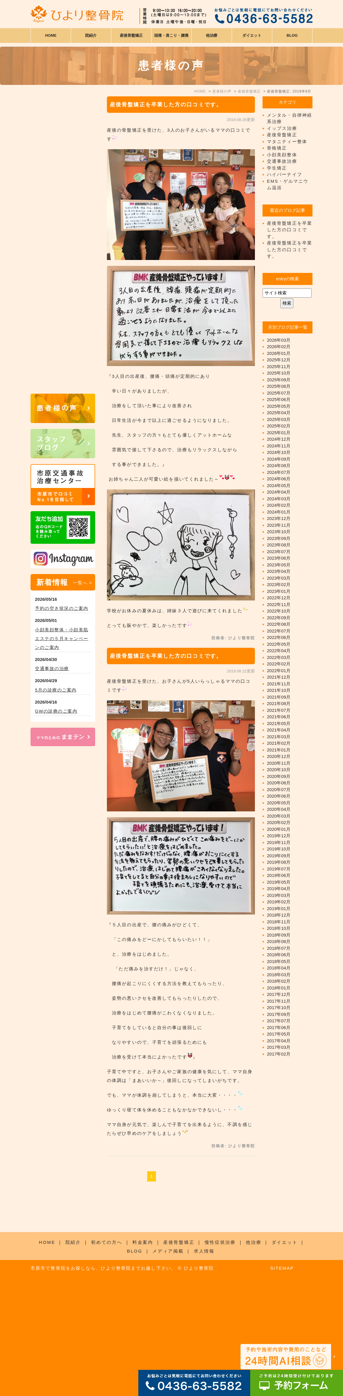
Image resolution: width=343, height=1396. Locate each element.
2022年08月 (278, 624)
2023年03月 (278, 577)
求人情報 (204, 1355)
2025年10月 (278, 372)
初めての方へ (106, 1346)
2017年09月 (278, 1014)
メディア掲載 (168, 1355)
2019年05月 (278, 882)
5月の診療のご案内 (56, 689)
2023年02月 (278, 584)
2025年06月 (278, 399)
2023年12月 (278, 518)
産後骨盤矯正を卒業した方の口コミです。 (166, 105)
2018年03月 (278, 974)
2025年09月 (278, 379)
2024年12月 (278, 439)
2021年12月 (278, 676)
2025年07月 (278, 392)
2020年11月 (278, 763)
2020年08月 (278, 782)
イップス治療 (282, 128)
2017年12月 (278, 994)
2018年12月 (278, 914)
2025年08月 (278, 386)
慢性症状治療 (220, 1346)
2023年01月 (278, 591)
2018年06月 (278, 954)
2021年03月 (278, 736)
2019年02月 (278, 901)
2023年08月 (278, 544)
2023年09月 (278, 538)
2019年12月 (278, 835)
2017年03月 (278, 1047)
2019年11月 (278, 842)
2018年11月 (278, 921)
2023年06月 (278, 558)
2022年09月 (278, 617)
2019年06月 (278, 875)
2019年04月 (278, 888)
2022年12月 (278, 597)
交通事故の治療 (52, 668)
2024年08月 (278, 465)
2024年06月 (278, 478)
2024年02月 (278, 505)
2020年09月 (278, 776)
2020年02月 (278, 822)
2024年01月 (278, 511)
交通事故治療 (282, 161)
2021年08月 (278, 703)
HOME (50, 35)
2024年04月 (278, 491)
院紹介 (73, 1346)
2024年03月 (278, 498)
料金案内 (142, 1346)
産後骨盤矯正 (282, 134)
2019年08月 (278, 862)
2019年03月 (278, 895)
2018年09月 (278, 934)
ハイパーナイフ (284, 174)
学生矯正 (277, 167)
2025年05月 (278, 406)
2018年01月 (278, 987)
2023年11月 (278, 525)
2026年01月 (278, 353)
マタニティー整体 (287, 141)
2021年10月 (278, 690)
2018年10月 (278, 928)
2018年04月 (278, 967)
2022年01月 (278, 670)
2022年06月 (278, 637)
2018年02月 (278, 981)
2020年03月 (278, 815)
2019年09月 (278, 855)
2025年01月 (278, 432)
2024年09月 (278, 459)
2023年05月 (278, 564)
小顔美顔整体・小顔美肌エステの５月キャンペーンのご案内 (61, 638)
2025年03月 (278, 419)
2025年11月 (278, 366)
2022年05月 (278, 644)
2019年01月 (278, 908)
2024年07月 (278, 472)
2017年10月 (278, 1007)
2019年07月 (278, 868)
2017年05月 (278, 1033)
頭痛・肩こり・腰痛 (171, 35)
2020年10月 (278, 769)
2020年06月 (278, 795)
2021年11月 (278, 683)
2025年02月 (278, 425)
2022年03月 (278, 657)
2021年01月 (278, 749)
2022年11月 (278, 604)
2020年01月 (278, 829)
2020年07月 (278, 789)
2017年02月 (278, 1053)
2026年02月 (278, 346)
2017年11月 (278, 1001)
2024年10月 (278, 452)
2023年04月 (278, 571)
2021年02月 (278, 743)
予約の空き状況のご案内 (61, 608)
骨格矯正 (277, 147)
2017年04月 (278, 1040)
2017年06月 (278, 1027)
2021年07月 (278, 710)
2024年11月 (278, 445)
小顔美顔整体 (282, 154)
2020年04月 (278, 809)
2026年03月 (278, 340)
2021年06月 (278, 716)
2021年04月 (278, 729)
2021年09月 (278, 696)
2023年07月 (278, 551)
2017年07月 (278, 1020)
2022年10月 (278, 610)
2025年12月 (278, 359)
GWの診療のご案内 (56, 711)
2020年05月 (278, 802)
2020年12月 (278, 756)
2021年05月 (278, 723)
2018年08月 (278, 941)
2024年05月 (278, 485)
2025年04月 (278, 412)
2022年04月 (278, 650)
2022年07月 (278, 630)
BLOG (134, 1355)
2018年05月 (278, 961)
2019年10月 (278, 848)
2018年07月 (278, 948)
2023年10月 (278, 531)
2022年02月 (278, 663)
